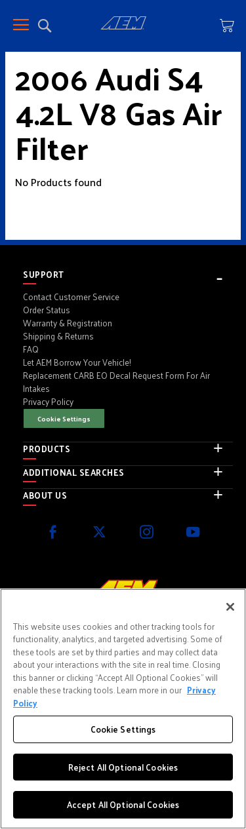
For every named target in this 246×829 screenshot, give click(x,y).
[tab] (128, 274)
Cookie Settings (64, 418)
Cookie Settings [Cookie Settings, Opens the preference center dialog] (123, 729)
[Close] (230, 606)
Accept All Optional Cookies (123, 804)
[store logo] (123, 24)
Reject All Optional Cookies (123, 767)
